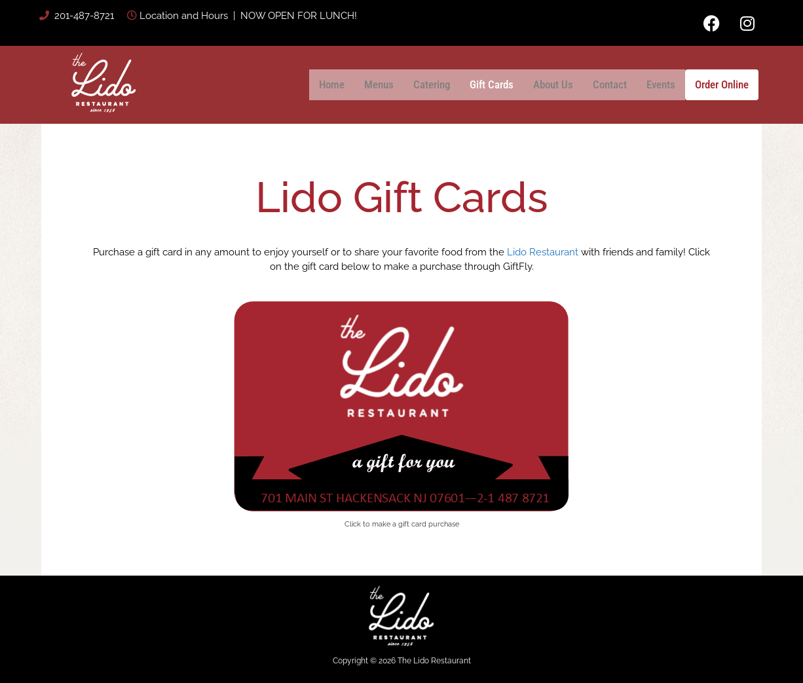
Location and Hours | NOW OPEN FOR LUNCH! (248, 16)
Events (660, 84)
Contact (610, 84)
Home (332, 84)
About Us (553, 84)
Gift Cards (492, 84)
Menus (379, 84)
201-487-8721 (83, 16)
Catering (431, 84)
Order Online (722, 84)
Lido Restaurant (542, 252)
